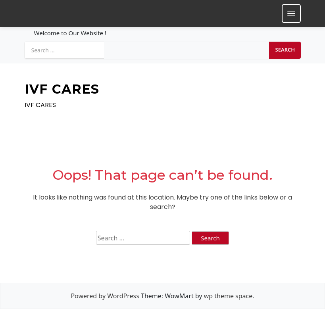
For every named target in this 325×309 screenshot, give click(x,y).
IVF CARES (62, 89)
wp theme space (228, 296)
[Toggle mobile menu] (291, 13)
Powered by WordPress (105, 296)
